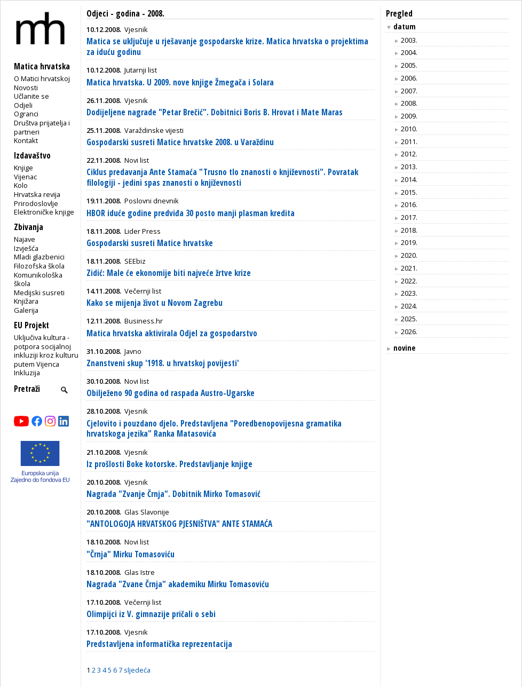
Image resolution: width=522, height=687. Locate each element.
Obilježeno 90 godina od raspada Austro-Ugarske (170, 393)
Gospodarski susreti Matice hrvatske (149, 243)
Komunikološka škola (38, 279)
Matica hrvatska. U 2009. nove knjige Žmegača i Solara (180, 82)
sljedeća (137, 670)
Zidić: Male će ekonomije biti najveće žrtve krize (168, 273)
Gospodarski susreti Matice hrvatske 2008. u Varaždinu (180, 142)
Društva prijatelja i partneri (42, 127)
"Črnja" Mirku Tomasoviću (130, 554)
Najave (24, 239)
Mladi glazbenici (39, 257)
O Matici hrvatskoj (42, 78)
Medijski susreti (39, 292)
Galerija (26, 310)
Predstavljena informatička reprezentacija (159, 644)
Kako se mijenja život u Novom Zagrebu (154, 303)
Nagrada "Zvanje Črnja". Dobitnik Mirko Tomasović (173, 494)
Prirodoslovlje (36, 203)
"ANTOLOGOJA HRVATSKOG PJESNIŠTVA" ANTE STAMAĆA (179, 524)
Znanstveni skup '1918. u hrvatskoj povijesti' (162, 363)
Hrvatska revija (37, 194)
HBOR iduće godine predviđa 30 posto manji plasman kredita (190, 213)
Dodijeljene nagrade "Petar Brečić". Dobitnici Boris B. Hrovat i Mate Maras (214, 112)
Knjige (23, 167)
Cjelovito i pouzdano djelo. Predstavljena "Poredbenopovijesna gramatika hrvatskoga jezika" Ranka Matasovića (214, 429)
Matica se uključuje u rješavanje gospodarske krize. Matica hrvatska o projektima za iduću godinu (227, 47)
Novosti (26, 87)
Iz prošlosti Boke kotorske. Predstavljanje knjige (169, 464)
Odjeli (23, 105)
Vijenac (25, 176)
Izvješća (26, 248)
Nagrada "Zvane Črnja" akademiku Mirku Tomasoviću (177, 584)
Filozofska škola (39, 266)
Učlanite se (31, 96)
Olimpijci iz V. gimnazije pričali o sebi (151, 614)
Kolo (21, 185)
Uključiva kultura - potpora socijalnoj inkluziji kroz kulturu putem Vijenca (46, 351)
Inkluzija (27, 372)
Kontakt (26, 140)
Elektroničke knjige (44, 212)
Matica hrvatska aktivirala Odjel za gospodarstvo (171, 333)
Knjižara (26, 301)
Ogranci (26, 114)
